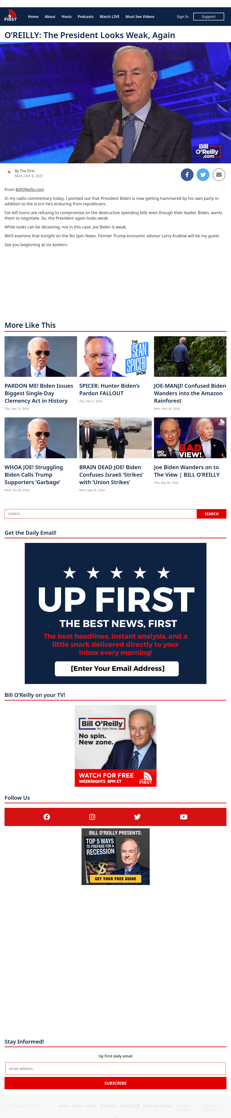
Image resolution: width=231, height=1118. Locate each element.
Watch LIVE (109, 16)
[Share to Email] (219, 174)
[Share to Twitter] (203, 174)
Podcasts (85, 16)
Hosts (67, 16)
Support (209, 16)
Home (33, 16)
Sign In (183, 16)
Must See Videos (140, 16)
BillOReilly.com (30, 189)
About (50, 16)
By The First (25, 170)
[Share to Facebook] (187, 174)
